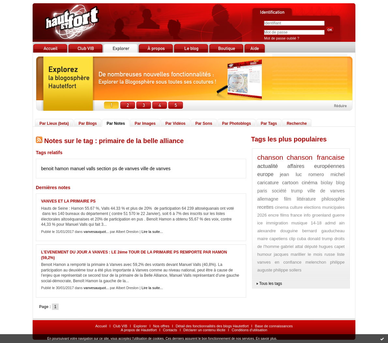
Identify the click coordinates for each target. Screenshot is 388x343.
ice (260, 222)
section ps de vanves (118, 168)
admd (330, 222)
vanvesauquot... (96, 232)
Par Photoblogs (236, 123)
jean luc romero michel (312, 174)
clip (292, 238)
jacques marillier (290, 254)
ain (342, 222)
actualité (267, 166)
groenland (321, 215)
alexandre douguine (277, 230)
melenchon (316, 262)
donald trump (320, 238)
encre (273, 215)
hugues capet (332, 246)
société (279, 190)
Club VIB (120, 326)
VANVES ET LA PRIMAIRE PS (68, 201)
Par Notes (116, 123)
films (284, 215)
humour (264, 254)
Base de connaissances (274, 326)
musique (299, 222)
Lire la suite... (152, 232)
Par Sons (203, 123)
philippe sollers (288, 270)
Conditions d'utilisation (249, 330)
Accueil (101, 326)
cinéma (309, 182)
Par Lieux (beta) (54, 123)
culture (296, 207)
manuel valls (83, 168)
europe (265, 174)
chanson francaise (316, 157)
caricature (268, 182)
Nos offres (161, 326)
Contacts (170, 330)
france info (301, 215)
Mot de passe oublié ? (281, 38)
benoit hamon (55, 168)
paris (262, 190)
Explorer (140, 326)
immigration (277, 222)
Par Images (145, 123)
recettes (265, 207)
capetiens (278, 238)
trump (297, 190)
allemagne (267, 199)
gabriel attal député (299, 246)
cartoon (290, 182)
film (287, 199)
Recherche (296, 123)
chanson (270, 157)
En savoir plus (266, 338)
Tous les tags (270, 283)
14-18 (316, 222)
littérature (306, 199)
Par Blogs (88, 123)
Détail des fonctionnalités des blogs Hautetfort (212, 326)
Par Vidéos (175, 123)
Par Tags (269, 123)
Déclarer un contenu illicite (204, 330)
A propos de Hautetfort (139, 330)
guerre (338, 215)
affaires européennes (316, 166)
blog (340, 182)
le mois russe (321, 254)
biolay (327, 182)
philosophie (333, 199)
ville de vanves (156, 168)
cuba (301, 238)
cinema (282, 207)
